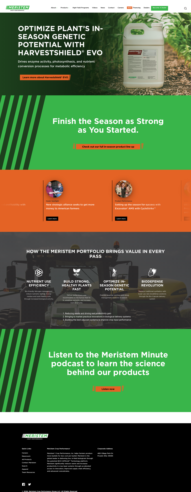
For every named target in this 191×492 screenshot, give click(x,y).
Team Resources (28, 472)
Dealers (146, 8)
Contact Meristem (29, 463)
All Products (27, 459)
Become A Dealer (159, 8)
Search (24, 466)
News (103, 8)
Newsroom (26, 456)
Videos (94, 8)
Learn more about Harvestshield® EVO (45, 77)
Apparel (25, 469)
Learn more (62, 219)
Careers (121, 8)
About (53, 8)
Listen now (108, 389)
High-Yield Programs (81, 8)
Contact (111, 8)
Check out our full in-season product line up (108, 146)
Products (64, 8)
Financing (136, 8)
